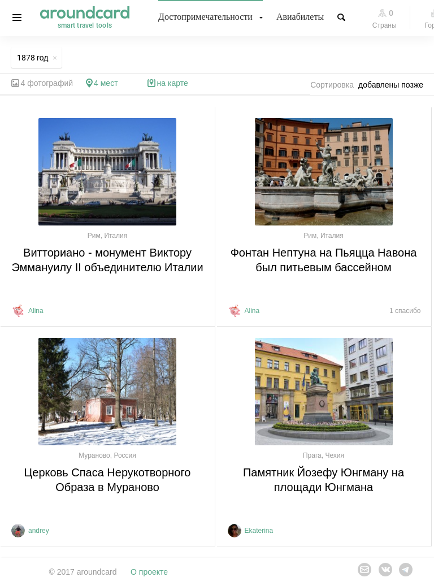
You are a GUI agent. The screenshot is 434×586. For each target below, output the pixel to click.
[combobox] (394, 85)
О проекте (149, 572)
